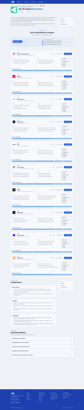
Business (40, 400)
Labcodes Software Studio (23, 53)
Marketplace (41, 1)
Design (40, 397)
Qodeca (19, 190)
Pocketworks (20, 258)
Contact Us (29, 399)
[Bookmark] (51, 54)
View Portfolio (59, 53)
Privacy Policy (64, 407)
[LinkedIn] (19, 402)
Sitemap (28, 397)
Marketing (40, 399)
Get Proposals (67, 53)
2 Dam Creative (20, 167)
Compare (21, 11)
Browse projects (42, 394)
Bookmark (28, 11)
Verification (65, 397)
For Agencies (34, 1)
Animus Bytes (20, 122)
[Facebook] (12, 402)
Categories (20, 1)
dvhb (18, 144)
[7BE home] (12, 393)
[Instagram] (14, 402)
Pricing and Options (66, 396)
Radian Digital (20, 212)
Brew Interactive (21, 99)
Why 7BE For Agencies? (67, 394)
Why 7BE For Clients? (54, 394)
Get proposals (17, 41)
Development (41, 396)
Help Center (29, 394)
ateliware (19, 76)
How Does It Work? (54, 396)
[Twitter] (16, 402)
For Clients (26, 1)
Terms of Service (70, 407)
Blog (27, 396)
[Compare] (53, 54)
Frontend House (20, 235)
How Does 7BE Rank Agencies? (54, 398)
